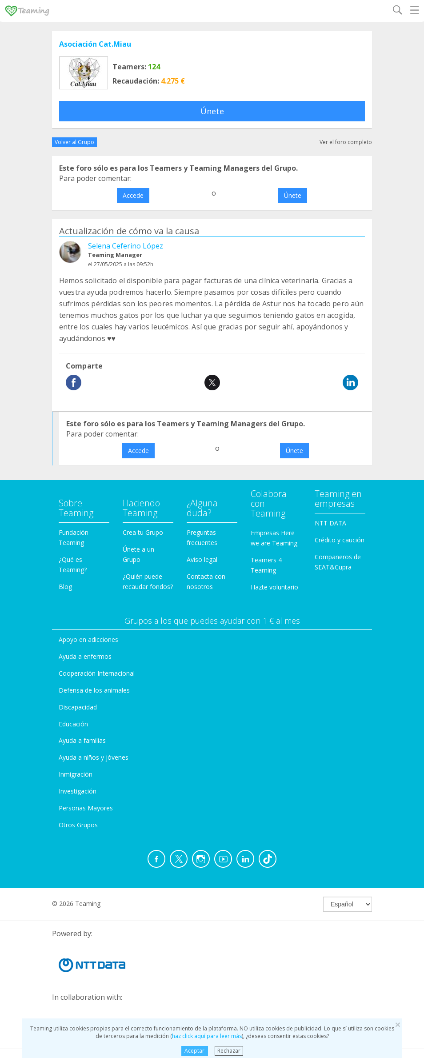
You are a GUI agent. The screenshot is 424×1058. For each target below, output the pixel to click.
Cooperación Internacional (97, 673)
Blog (65, 586)
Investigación (77, 791)
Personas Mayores (86, 808)
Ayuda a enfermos (85, 656)
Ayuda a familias (82, 740)
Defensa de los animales (94, 690)
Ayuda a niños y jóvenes (93, 757)
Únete (212, 111)
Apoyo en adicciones (88, 639)
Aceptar (194, 1050)
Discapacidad (78, 707)
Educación (73, 724)
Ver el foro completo (346, 142)
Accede (133, 195)
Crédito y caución (339, 540)
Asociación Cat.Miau (95, 44)
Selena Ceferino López (125, 246)
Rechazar (228, 1050)
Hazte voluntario (274, 587)
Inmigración (75, 774)
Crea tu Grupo (143, 532)
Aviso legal (202, 559)
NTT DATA (330, 523)
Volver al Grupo (74, 142)
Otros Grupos (78, 825)
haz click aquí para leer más (207, 1036)
